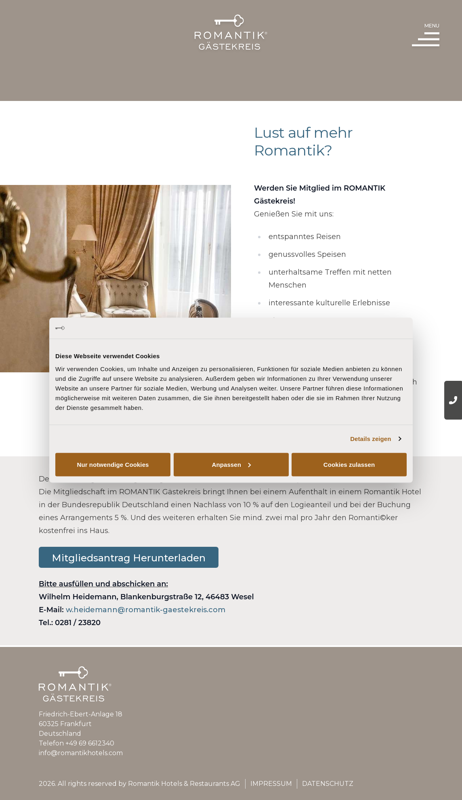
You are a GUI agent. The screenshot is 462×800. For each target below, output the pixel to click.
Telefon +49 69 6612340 (76, 743)
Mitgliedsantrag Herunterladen (129, 574)
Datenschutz (327, 783)
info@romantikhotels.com (81, 753)
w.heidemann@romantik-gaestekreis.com (145, 625)
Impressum (271, 783)
